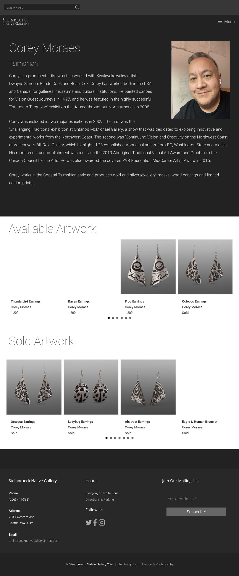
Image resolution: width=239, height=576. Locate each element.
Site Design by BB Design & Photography (144, 564)
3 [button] (117, 318)
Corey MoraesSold (194, 307)
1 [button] (109, 318)
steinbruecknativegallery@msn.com (34, 540)
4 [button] (122, 318)
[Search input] (39, 7)
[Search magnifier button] (77, 7)
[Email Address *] (196, 499)
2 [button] (113, 318)
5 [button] (126, 318)
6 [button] (130, 318)
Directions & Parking (100, 499)
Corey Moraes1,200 (26, 307)
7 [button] (132, 438)
